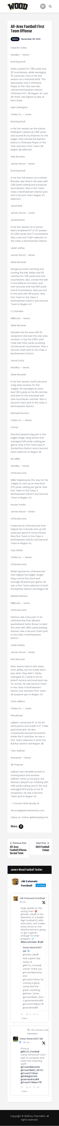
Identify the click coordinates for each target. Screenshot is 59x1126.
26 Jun (23, 902)
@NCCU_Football (30, 1051)
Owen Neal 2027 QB (31, 1038)
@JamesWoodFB (30, 1079)
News (15, 39)
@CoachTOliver (29, 1073)
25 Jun (26, 1042)
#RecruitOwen (29, 942)
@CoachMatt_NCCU (32, 1070)
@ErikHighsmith (29, 1076)
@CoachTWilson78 (31, 1082)
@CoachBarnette (30, 1067)
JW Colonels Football (32, 898)
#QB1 (40, 942)
